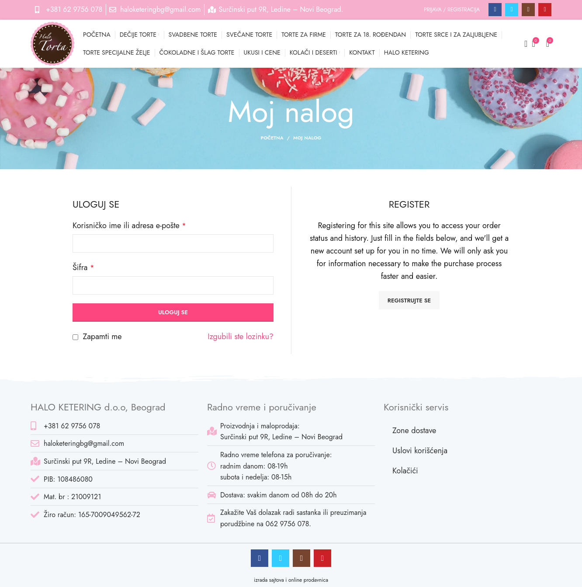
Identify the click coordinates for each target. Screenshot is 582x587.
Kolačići (405, 470)
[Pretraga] (523, 43)
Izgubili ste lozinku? (241, 336)
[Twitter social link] (511, 9)
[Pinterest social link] (544, 9)
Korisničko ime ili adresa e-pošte (129, 225)
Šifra (83, 267)
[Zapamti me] (75, 337)
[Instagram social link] (528, 9)
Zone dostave (414, 430)
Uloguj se (173, 312)
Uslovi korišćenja (419, 450)
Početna (272, 137)
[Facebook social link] (495, 9)
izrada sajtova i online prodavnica (291, 580)
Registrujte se (409, 300)
